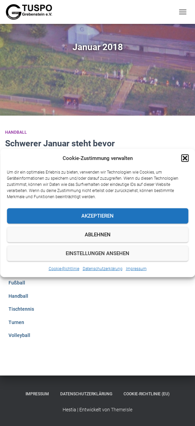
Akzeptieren (97, 216)
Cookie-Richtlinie (64, 268)
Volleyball (19, 335)
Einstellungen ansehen (97, 253)
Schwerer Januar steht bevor (60, 143)
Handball (16, 132)
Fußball (17, 282)
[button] (184, 158)
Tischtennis (21, 309)
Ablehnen (98, 235)
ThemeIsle (121, 409)
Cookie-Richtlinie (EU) (146, 394)
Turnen (16, 322)
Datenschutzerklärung (103, 268)
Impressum (136, 268)
